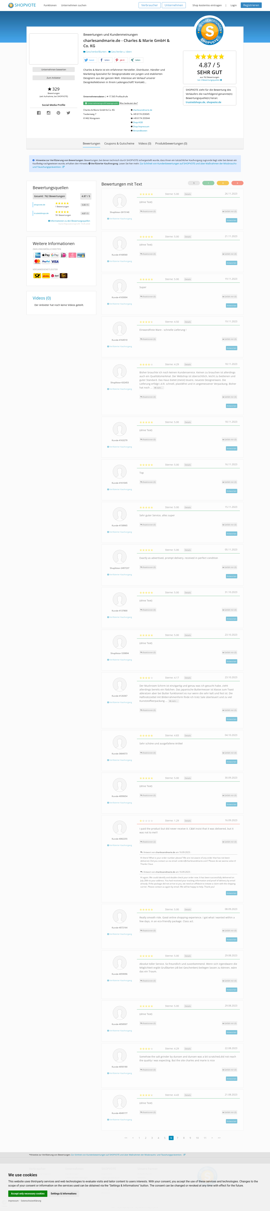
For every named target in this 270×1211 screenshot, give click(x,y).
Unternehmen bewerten (53, 69)
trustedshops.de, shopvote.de (203, 102)
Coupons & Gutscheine (119, 143)
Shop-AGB (138, 122)
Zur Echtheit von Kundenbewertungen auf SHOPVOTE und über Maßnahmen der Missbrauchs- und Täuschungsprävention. (128, 1154)
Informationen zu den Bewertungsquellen (69, 220)
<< (125, 1137)
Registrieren (251, 5)
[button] (90, 60)
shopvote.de (39, 204)
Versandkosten (140, 130)
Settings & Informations (64, 1193)
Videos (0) (144, 143)
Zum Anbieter (54, 77)
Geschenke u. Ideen (120, 51)
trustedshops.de (41, 213)
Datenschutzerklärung (31, 1201)
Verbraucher (149, 5)
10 (197, 1137)
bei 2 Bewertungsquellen (210, 80)
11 (205, 1137)
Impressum (13, 1201)
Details (188, 194)
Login (234, 5)
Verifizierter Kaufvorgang (119, 218)
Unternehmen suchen (73, 5)
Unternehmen (174, 5)
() (229, 211)
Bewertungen (91, 143)
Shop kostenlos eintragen (207, 5)
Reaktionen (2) (147, 841)
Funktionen (50, 5)
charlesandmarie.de (142, 109)
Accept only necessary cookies (28, 1193)
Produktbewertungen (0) (171, 143)
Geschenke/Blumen (95, 51)
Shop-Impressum (141, 126)
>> (219, 1137)
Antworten (231, 220)
